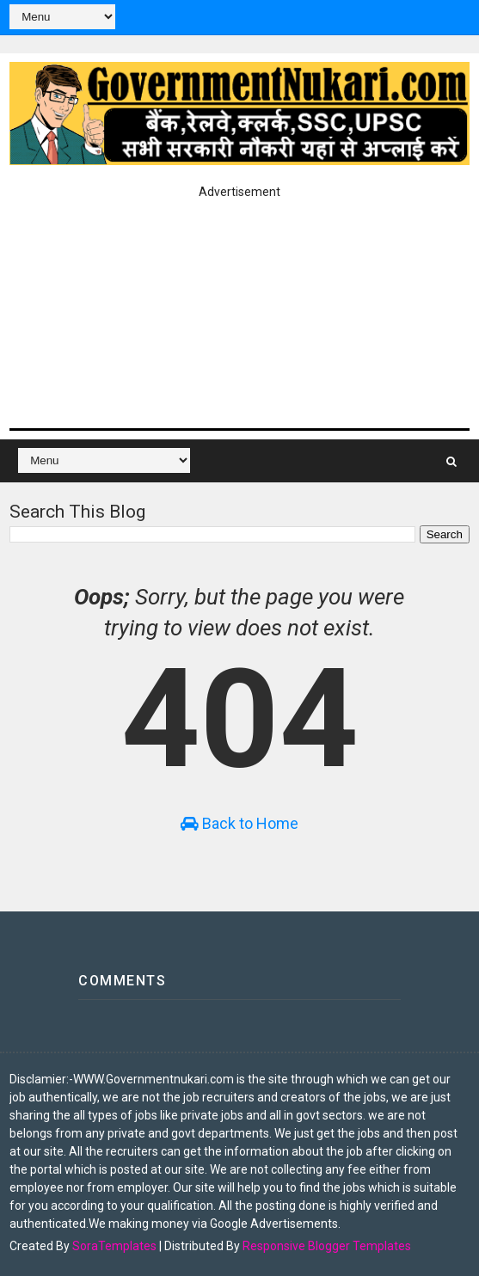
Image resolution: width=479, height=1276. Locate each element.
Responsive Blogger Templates (327, 1246)
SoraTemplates (114, 1246)
